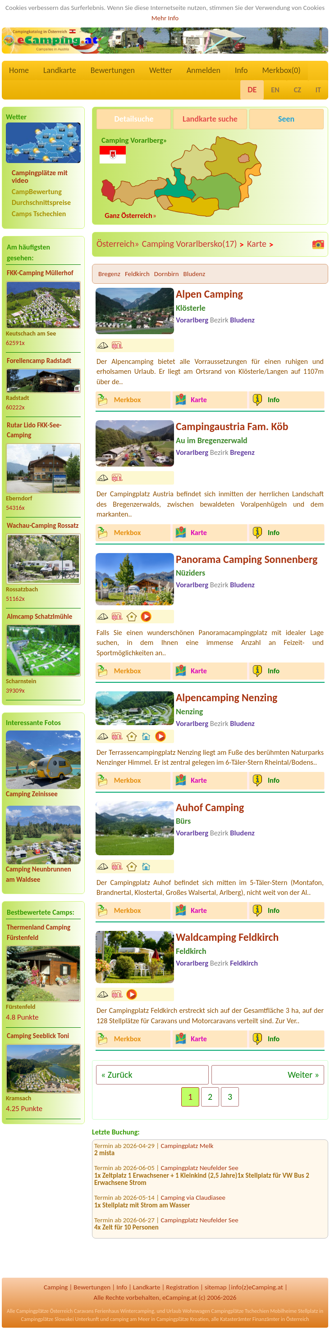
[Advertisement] (43, 1202)
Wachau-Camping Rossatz (42, 526)
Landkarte (59, 70)
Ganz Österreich (128, 215)
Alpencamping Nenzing (226, 697)
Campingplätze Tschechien (240, 1311)
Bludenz (194, 274)
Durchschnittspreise (41, 202)
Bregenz (109, 274)
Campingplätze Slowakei (47, 1319)
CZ (297, 90)
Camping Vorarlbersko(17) (193, 244)
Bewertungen (113, 70)
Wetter (160, 70)
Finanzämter (266, 1319)
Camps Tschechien (39, 213)
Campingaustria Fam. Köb (232, 426)
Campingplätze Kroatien (182, 1319)
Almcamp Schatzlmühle (39, 617)
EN (275, 90)
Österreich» (117, 243)
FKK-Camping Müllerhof (40, 273)
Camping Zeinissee (32, 794)
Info (241, 70)
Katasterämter (235, 1319)
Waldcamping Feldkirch (227, 937)
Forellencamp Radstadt (39, 361)
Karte (260, 244)
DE (252, 90)
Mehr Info (165, 18)
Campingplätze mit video (40, 176)
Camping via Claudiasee (193, 1202)
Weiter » (303, 1074)
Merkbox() (281, 70)
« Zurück (117, 1074)
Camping (56, 1287)
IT (318, 90)
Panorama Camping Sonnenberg (246, 559)
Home (19, 70)
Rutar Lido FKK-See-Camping (34, 430)
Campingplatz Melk (187, 1151)
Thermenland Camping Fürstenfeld (38, 932)
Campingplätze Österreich (44, 1311)
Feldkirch (137, 274)
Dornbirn (166, 274)
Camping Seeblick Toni (38, 1036)
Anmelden (203, 70)
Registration (182, 1287)
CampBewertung (37, 191)
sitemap (216, 1287)
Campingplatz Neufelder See (199, 1173)
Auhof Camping (210, 807)
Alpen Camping (209, 293)
